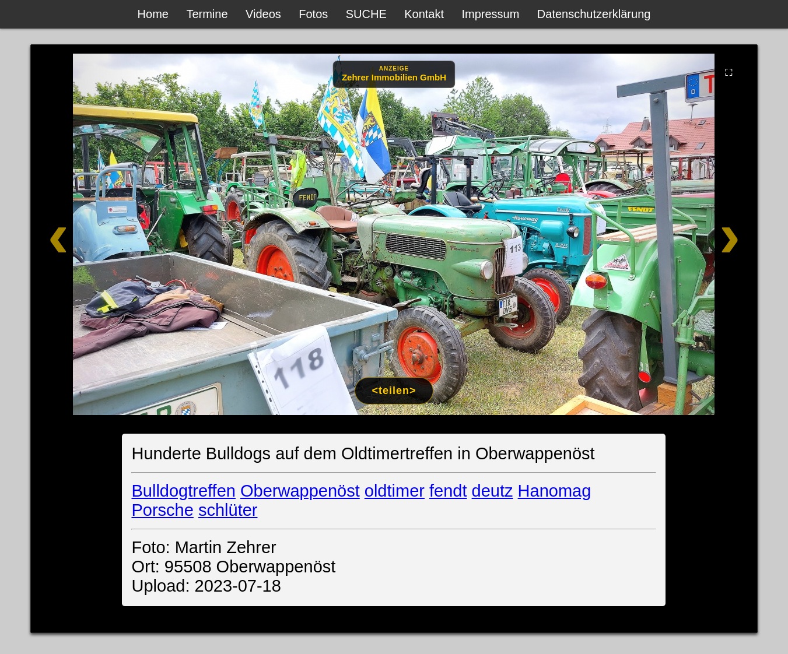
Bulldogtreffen (183, 490)
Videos (263, 14)
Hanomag (554, 490)
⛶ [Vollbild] (728, 72)
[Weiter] (685, 234)
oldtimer (395, 490)
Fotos (313, 14)
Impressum (490, 14)
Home (153, 14)
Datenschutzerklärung (594, 14)
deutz (492, 490)
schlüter (228, 510)
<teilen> (394, 390)
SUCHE (366, 14)
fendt (448, 490)
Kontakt (424, 14)
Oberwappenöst (300, 490)
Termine (206, 14)
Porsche (162, 510)
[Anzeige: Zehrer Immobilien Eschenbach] (394, 74)
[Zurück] (103, 234)
